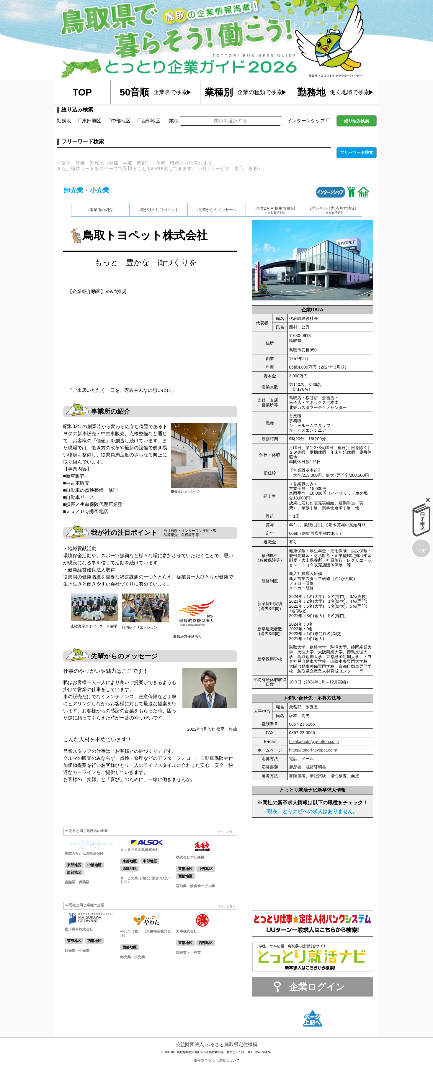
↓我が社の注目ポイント (158, 210)
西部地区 (149, 120)
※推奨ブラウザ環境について (217, 1060)
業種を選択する (230, 120)
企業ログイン (317, 987)
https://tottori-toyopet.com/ (313, 750)
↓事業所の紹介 (100, 210)
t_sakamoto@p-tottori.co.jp (314, 741)
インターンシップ (308, 120)
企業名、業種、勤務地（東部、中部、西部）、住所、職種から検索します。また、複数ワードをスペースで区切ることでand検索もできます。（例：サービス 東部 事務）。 (162, 166)
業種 (174, 120)
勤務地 (64, 120)
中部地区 (119, 120)
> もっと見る (227, 831)
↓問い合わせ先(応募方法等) (333, 210)
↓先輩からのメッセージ (216, 210)
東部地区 (89, 120)
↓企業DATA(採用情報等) (274, 210)
